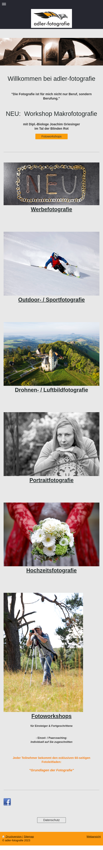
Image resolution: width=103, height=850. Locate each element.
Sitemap (29, 836)
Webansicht (94, 836)
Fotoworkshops (51, 136)
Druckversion (12, 836)
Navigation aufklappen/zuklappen (51, 4)
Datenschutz (51, 820)
